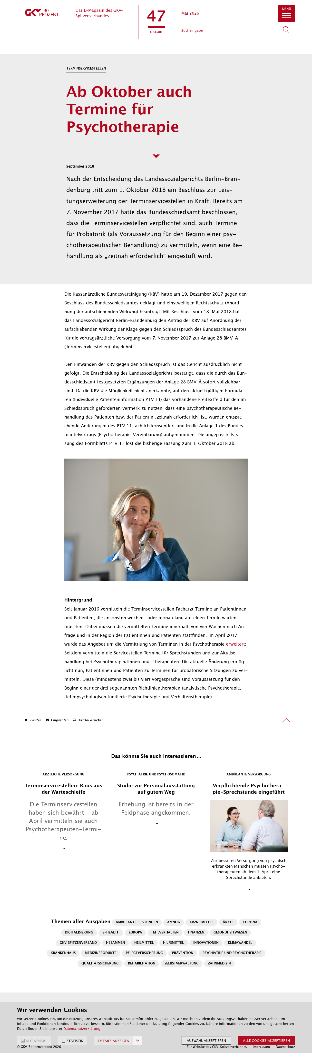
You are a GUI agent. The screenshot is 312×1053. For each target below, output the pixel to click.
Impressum (261, 1047)
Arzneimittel (201, 922)
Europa (135, 932)
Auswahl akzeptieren (206, 1040)
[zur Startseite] (42, 13)
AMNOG (173, 922)
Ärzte (228, 922)
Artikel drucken (90, 720)
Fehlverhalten (165, 932)
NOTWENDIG (36, 1041)
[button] (156, 22)
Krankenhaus (63, 953)
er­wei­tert (235, 644)
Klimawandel (240, 942)
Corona (250, 922)
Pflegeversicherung (144, 953)
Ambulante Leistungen (137, 922)
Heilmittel (144, 942)
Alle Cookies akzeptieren (266, 1040)
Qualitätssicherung (100, 963)
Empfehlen (59, 720)
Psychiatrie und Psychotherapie (232, 953)
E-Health (110, 932)
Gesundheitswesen (230, 932)
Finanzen (196, 932)
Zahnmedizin (219, 963)
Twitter (35, 720)
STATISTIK (75, 1041)
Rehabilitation (141, 963)
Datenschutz (285, 1047)
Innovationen (206, 942)
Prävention (182, 953)
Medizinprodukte (101, 953)
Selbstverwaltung (182, 963)
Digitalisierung (79, 932)
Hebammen (115, 942)
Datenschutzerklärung (81, 1028)
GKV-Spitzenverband (78, 942)
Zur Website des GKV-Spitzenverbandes (217, 1047)
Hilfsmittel (173, 942)
